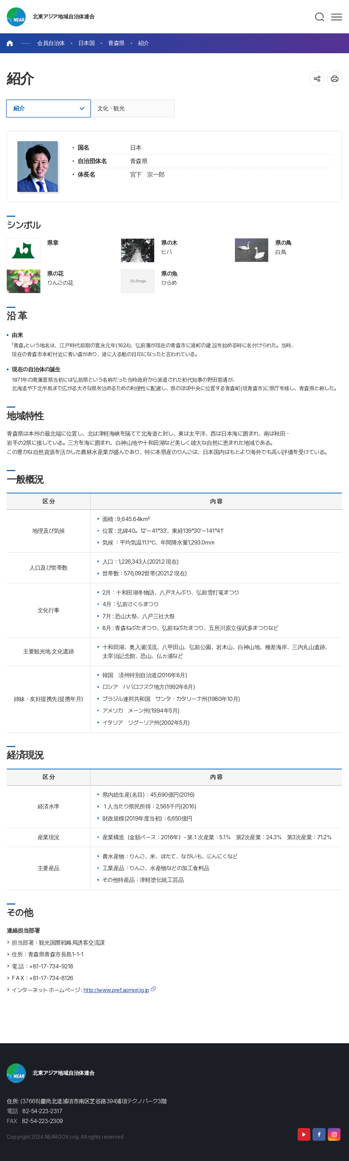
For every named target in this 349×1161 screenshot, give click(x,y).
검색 (320, 17)
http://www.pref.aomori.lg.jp (116, 990)
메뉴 (336, 17)
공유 (317, 78)
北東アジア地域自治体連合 (63, 16)
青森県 (116, 43)
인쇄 (334, 78)
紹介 (143, 43)
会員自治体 (51, 43)
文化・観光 (111, 108)
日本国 (86, 43)
